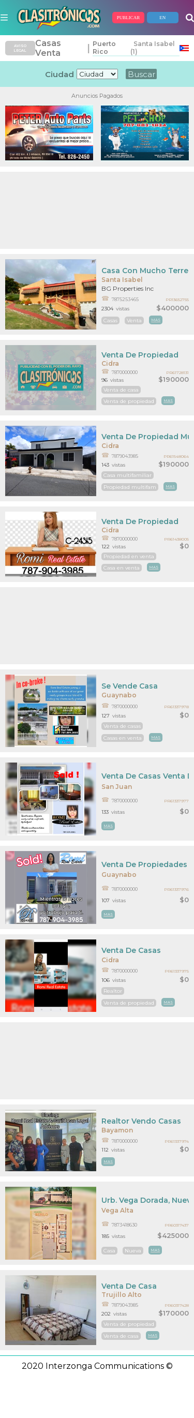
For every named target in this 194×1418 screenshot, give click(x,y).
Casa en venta (121, 567)
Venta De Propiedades (144, 864)
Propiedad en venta (128, 556)
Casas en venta (122, 738)
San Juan (116, 786)
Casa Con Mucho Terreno (145, 270)
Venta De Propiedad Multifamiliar (145, 436)
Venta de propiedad (128, 401)
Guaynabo (119, 695)
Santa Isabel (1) (152, 47)
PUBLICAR (128, 17)
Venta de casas (122, 726)
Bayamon (117, 1130)
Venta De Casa (129, 1286)
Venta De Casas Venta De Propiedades (145, 776)
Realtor (112, 991)
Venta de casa (121, 389)
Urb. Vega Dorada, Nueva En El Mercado (145, 1200)
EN (162, 17)
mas (155, 320)
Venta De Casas (131, 950)
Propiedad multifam (129, 487)
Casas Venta (48, 48)
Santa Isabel (122, 279)
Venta (134, 320)
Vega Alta (117, 1210)
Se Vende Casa (129, 686)
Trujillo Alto (121, 1294)
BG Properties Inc (127, 288)
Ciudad (59, 74)
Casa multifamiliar (127, 475)
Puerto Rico (104, 47)
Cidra (110, 363)
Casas (110, 320)
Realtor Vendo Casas (141, 1121)
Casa (109, 1250)
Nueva (133, 1250)
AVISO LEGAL (19, 48)
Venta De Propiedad (139, 355)
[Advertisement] (97, 210)
